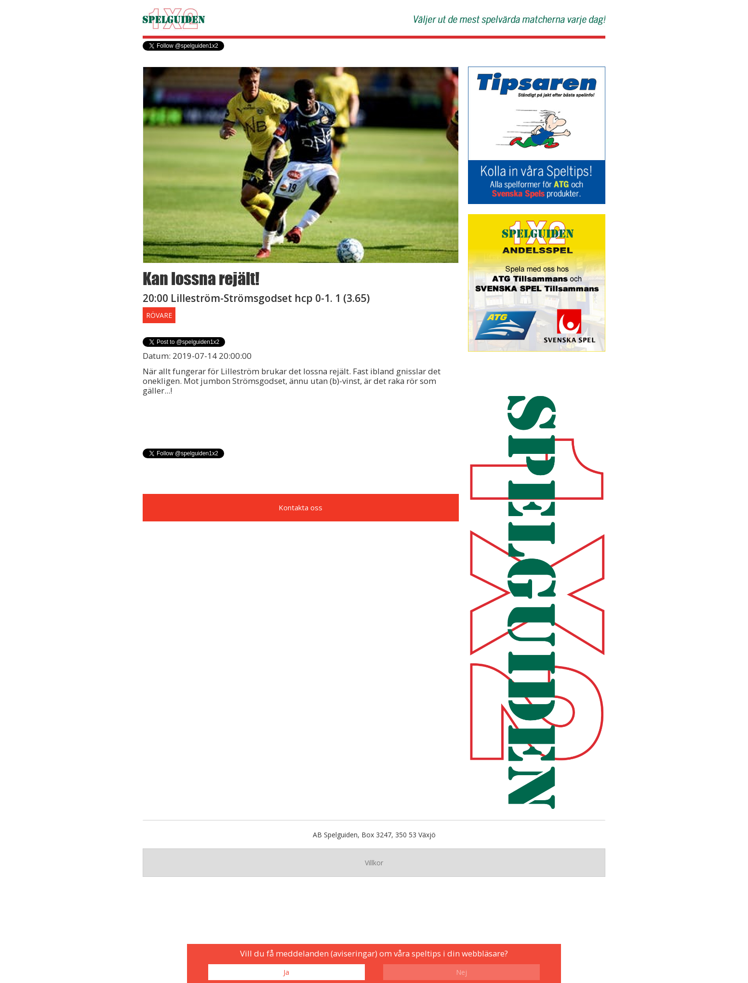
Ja (286, 972)
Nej (461, 972)
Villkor (374, 862)
